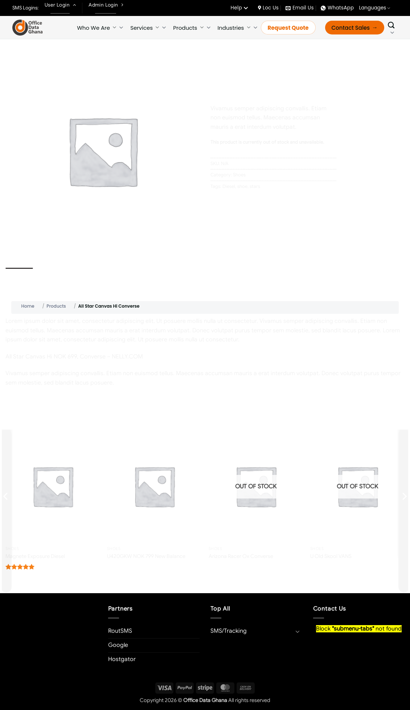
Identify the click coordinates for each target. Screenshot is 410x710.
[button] (15, 239)
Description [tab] (19, 275)
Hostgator (122, 659)
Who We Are (96, 28)
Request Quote (288, 28)
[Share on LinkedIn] (269, 203)
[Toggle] (298, 631)
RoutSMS (120, 631)
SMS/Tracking (228, 631)
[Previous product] (399, 59)
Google (118, 645)
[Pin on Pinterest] (256, 203)
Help (239, 7)
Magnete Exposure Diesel (35, 556)
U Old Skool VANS (331, 556)
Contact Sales (351, 28)
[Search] (391, 27)
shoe (242, 186)
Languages (374, 7)
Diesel (228, 186)
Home (217, 60)
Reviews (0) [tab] (52, 275)
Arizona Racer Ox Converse (241, 556)
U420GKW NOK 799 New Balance (146, 556)
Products (188, 28)
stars (255, 186)
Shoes (237, 60)
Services (144, 28)
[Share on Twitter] (230, 203)
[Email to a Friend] (243, 203)
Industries (234, 28)
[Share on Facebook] (217, 203)
